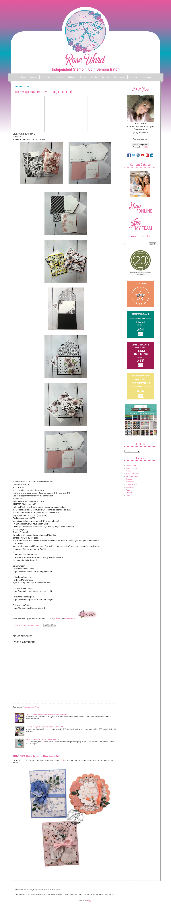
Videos (128, 495)
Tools (128, 490)
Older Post (114, 703)
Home (23, 77)
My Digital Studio (132, 476)
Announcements (132, 468)
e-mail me (57, 619)
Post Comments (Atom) (31, 707)
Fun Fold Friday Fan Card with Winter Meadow (42, 739)
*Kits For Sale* (131, 465)
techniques (130, 487)
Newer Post (17, 703)
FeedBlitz (144, 147)
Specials (83, 77)
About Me (33, 77)
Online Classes (119, 77)
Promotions (130, 482)
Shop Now (133, 77)
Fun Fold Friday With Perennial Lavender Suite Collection (46, 714)
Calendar (94, 77)
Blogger (89, 901)
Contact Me (45, 77)
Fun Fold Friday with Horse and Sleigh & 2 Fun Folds (44, 727)
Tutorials (129, 493)
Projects (129, 479)
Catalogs (71, 77)
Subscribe (105, 77)
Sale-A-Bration (131, 484)
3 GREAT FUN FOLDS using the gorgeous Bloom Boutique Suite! (36, 756)
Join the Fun (59, 77)
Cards (128, 471)
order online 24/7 (70, 619)
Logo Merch (146, 77)
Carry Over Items (132, 474)
